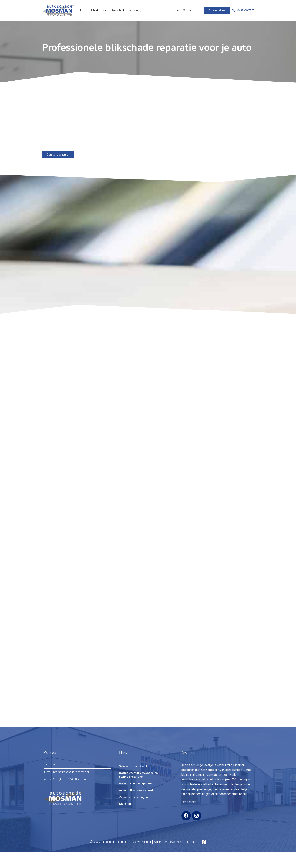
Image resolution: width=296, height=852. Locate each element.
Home (82, 10)
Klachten (125, 803)
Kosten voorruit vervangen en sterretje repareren (138, 774)
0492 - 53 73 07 (245, 10)
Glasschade (118, 10)
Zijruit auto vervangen (133, 797)
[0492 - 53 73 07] (233, 10)
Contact (188, 10)
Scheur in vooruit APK (133, 766)
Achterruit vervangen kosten (137, 790)
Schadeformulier (155, 10)
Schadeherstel (98, 10)
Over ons (174, 10)
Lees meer (188, 802)
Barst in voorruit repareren (136, 783)
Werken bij (135, 10)
